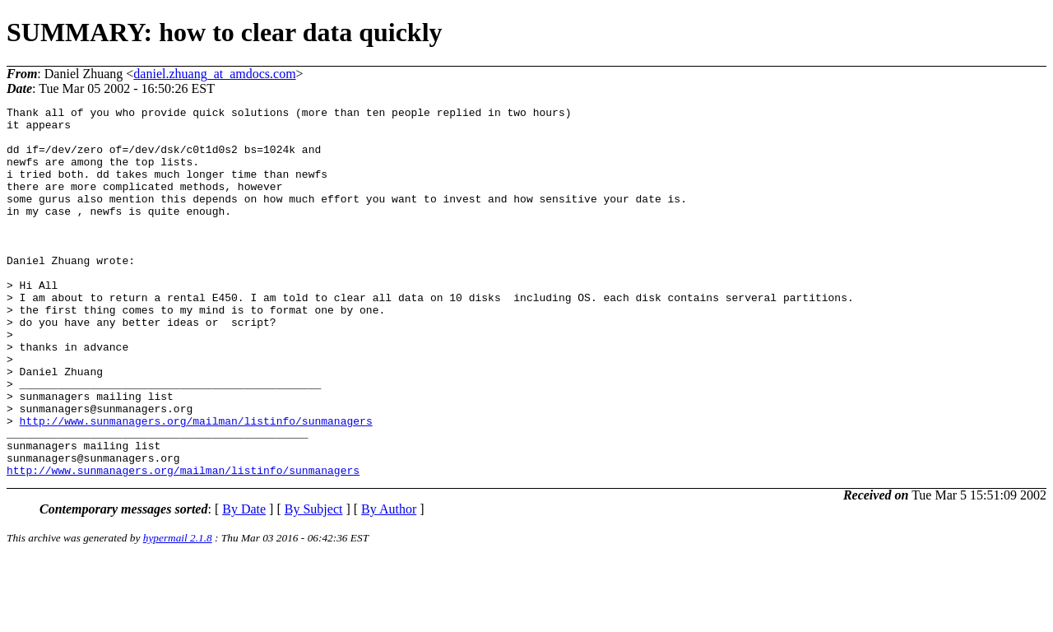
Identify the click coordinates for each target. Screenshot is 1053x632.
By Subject (314, 583)
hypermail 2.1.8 (177, 612)
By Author (388, 583)
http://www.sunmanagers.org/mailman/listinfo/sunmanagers (196, 484)
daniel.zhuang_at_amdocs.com (214, 74)
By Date (244, 583)
